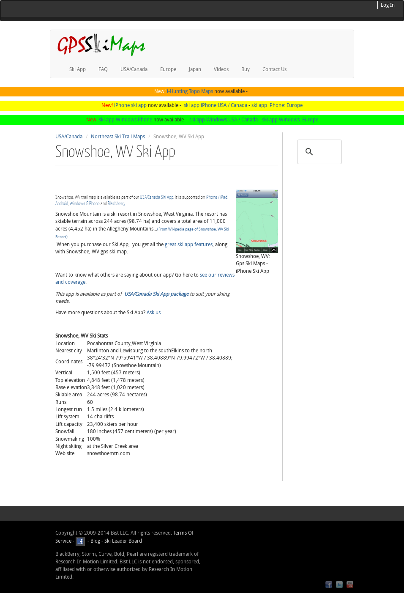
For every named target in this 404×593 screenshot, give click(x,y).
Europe (168, 69)
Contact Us (274, 69)
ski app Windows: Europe (290, 120)
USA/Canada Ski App (156, 197)
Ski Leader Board (122, 541)
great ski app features (189, 244)
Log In (388, 5)
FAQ (103, 69)
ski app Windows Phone (125, 120)
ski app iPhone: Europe (277, 105)
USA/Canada (133, 69)
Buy (245, 69)
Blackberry (117, 203)
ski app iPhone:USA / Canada (215, 105)
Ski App (77, 69)
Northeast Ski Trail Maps (118, 137)
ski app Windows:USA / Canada (223, 120)
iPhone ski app (130, 105)
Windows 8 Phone (85, 203)
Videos (221, 69)
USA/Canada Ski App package (156, 294)
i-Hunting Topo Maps (190, 91)
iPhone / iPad (216, 197)
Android (61, 203)
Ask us (154, 313)
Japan (195, 69)
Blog (95, 541)
